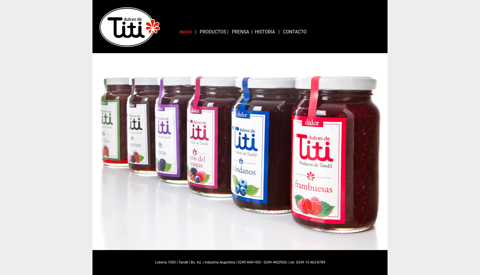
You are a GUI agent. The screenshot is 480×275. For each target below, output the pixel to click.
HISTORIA (265, 31)
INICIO (185, 32)
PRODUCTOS (213, 31)
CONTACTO (295, 31)
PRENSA (240, 31)
